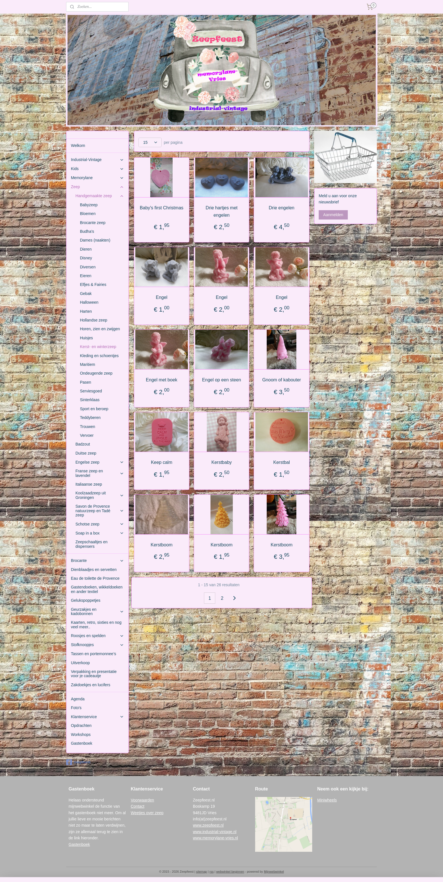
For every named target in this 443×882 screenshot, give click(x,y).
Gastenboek (81, 743)
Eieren (85, 275)
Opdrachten (81, 725)
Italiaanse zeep (88, 484)
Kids (97, 168)
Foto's (76, 707)
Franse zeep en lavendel (99, 473)
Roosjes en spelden (97, 635)
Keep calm (161, 462)
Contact (137, 806)
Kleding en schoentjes (99, 355)
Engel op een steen (221, 379)
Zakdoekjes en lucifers (90, 685)
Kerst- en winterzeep (98, 346)
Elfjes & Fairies (93, 284)
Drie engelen (281, 207)
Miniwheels (327, 800)
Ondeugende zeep (96, 373)
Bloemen (87, 213)
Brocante (97, 560)
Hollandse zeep (93, 320)
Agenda (77, 699)
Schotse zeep (99, 524)
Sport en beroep (94, 409)
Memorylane (97, 177)
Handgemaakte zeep (99, 196)
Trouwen (87, 426)
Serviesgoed (91, 391)
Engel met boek (161, 379)
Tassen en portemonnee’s (93, 653)
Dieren (86, 249)
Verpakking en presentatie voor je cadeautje (94, 673)
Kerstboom (161, 544)
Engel (161, 297)
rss (211, 871)
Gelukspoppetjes (85, 600)
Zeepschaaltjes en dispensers (91, 544)
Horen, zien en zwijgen (100, 329)
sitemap (201, 871)
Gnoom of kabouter (281, 379)
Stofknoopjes (97, 644)
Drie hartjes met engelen (222, 211)
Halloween (89, 302)
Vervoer (87, 435)
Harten (86, 311)
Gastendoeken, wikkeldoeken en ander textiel (97, 589)
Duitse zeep (85, 453)
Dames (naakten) (95, 240)
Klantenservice (97, 716)
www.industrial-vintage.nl (214, 831)
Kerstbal (281, 462)
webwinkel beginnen (230, 871)
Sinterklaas (89, 399)
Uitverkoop (80, 663)
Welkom (78, 145)
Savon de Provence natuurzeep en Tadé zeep (99, 510)
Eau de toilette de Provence (95, 578)
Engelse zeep (99, 462)
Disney (86, 258)
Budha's (87, 231)
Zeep (97, 186)
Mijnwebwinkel (274, 871)
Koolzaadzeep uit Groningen (99, 495)
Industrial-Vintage (97, 159)
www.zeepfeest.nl (208, 825)
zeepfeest (78, 762)
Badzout (82, 444)
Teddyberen (90, 417)
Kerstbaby (221, 462)
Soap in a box (99, 533)
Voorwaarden (142, 800)
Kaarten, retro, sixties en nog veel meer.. (96, 624)
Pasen (85, 382)
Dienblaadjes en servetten (94, 569)
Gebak (86, 293)
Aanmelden (333, 214)
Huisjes (86, 338)
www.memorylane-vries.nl (215, 838)
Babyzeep (88, 205)
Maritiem (87, 364)
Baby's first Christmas (161, 207)
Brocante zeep (92, 222)
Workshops (81, 734)
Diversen (87, 267)
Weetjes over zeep (147, 813)
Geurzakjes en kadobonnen (97, 611)
